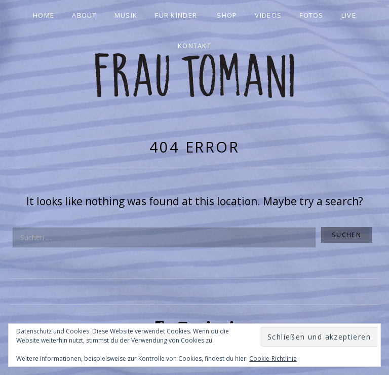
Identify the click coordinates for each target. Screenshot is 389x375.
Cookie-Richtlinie (273, 358)
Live (348, 15)
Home (43, 15)
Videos (268, 15)
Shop (227, 15)
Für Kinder (176, 15)
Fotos (311, 15)
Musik (126, 15)
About (84, 15)
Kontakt (194, 45)
